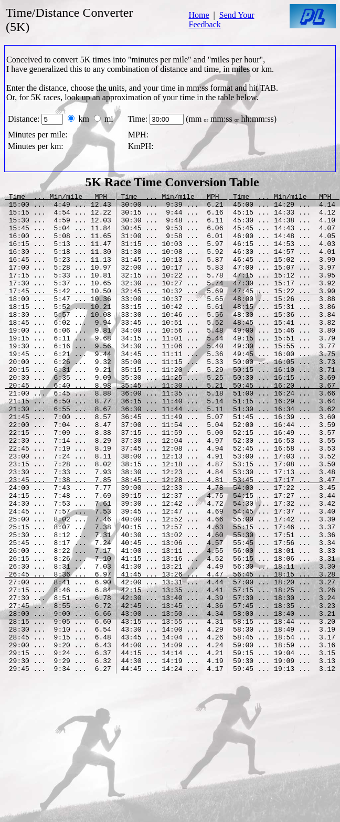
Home (198, 14)
